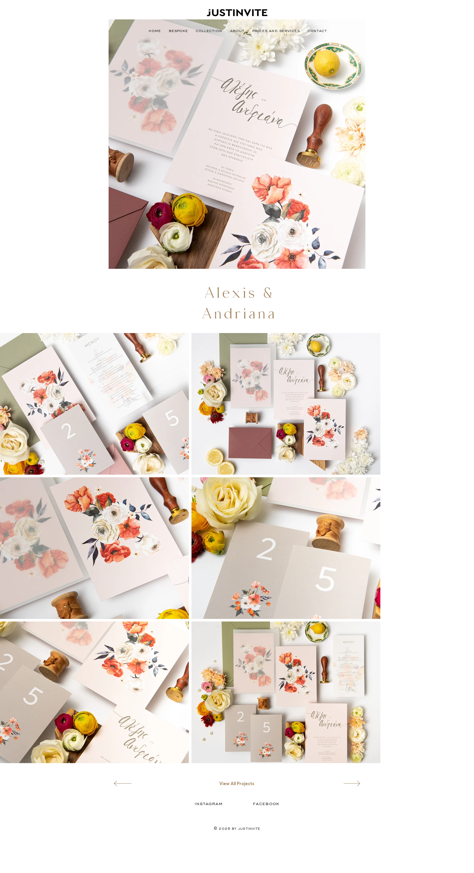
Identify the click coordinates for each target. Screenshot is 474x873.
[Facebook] (266, 803)
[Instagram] (208, 803)
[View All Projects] (236, 783)
